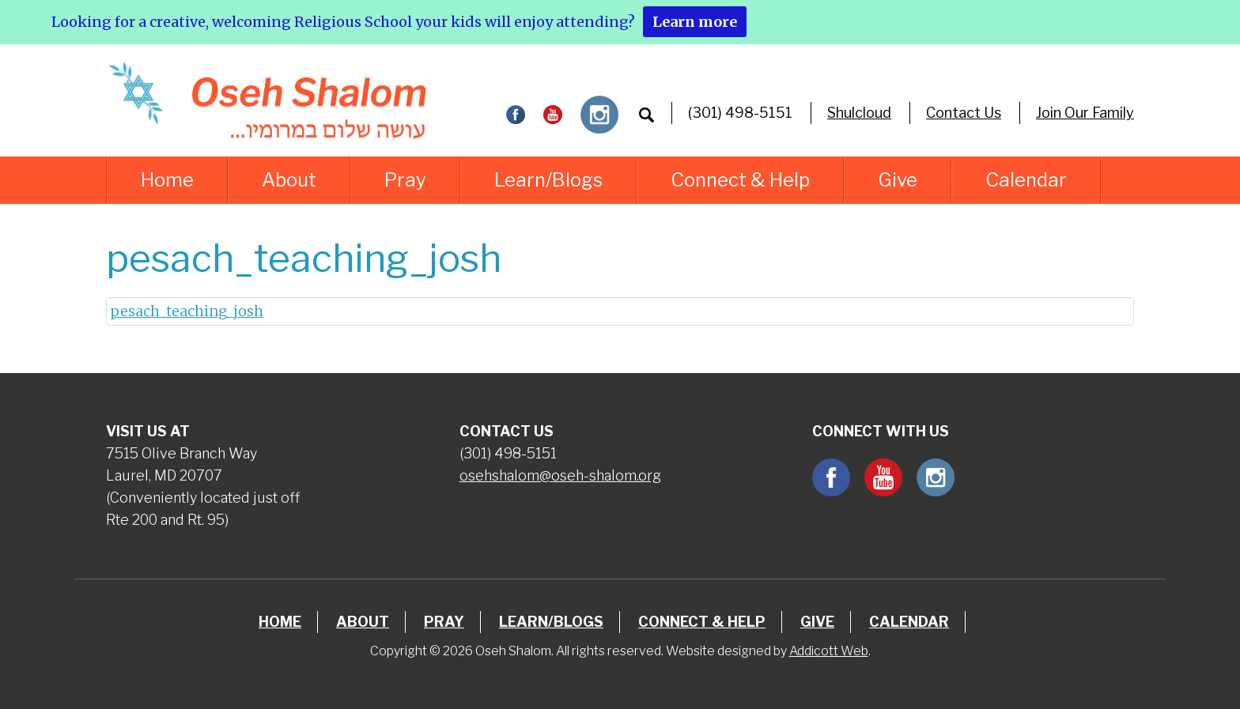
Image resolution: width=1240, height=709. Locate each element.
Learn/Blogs (548, 179)
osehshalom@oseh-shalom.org (560, 475)
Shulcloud (859, 112)
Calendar (1026, 179)
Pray (405, 179)
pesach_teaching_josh (186, 311)
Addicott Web (828, 650)
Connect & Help (740, 179)
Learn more (694, 22)
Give (897, 179)
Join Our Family (1085, 112)
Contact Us (963, 112)
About (289, 179)
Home (167, 179)
